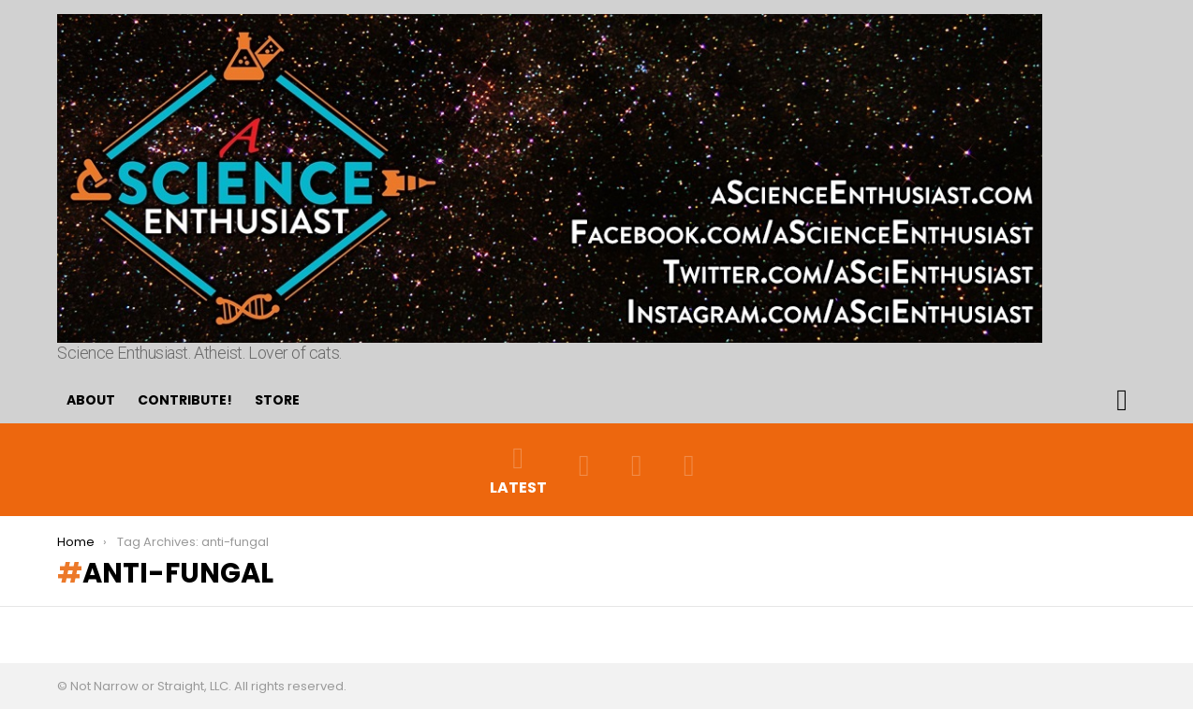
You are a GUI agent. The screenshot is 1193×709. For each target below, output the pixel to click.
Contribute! (185, 400)
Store (277, 400)
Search (1122, 400)
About (90, 400)
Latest (518, 469)
